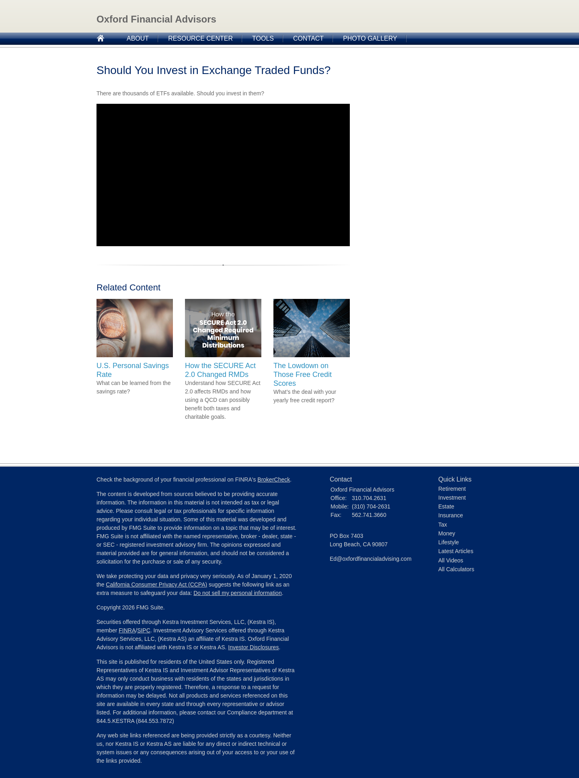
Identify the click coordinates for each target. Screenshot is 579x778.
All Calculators (456, 569)
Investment (452, 497)
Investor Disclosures (253, 647)
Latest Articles (455, 551)
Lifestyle (448, 542)
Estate (446, 506)
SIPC (143, 630)
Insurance (450, 515)
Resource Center (200, 38)
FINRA (127, 630)
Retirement (452, 489)
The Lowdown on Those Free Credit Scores (302, 374)
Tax (442, 524)
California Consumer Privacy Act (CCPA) (156, 584)
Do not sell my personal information (237, 593)
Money (446, 533)
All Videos (450, 560)
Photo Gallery (370, 38)
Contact (308, 38)
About (138, 38)
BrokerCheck (273, 479)
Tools (263, 38)
